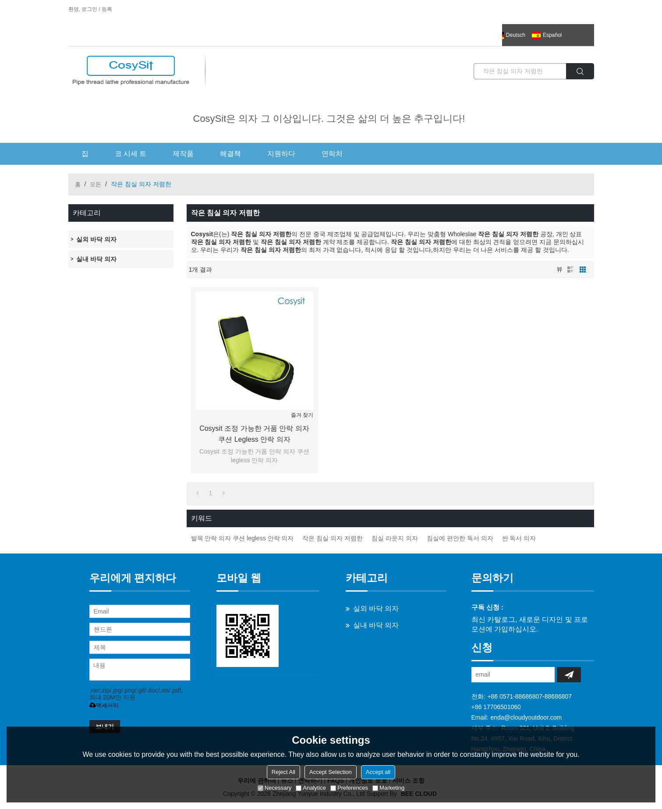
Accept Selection (330, 772)
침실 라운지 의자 (395, 538)
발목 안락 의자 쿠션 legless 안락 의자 (242, 538)
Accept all (378, 772)
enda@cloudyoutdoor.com (526, 717)
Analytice (311, 787)
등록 (107, 9)
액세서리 (104, 705)
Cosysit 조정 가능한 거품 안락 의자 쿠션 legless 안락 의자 (254, 434)
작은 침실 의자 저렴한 (332, 538)
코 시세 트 (131, 153)
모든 (95, 184)
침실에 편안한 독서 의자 (460, 538)
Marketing (388, 787)
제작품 (183, 153)
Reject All (283, 772)
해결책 (230, 153)
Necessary (274, 787)
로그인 (89, 9)
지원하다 (281, 153)
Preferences (349, 787)
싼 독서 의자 (519, 538)
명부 (570, 269)
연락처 (332, 153)
